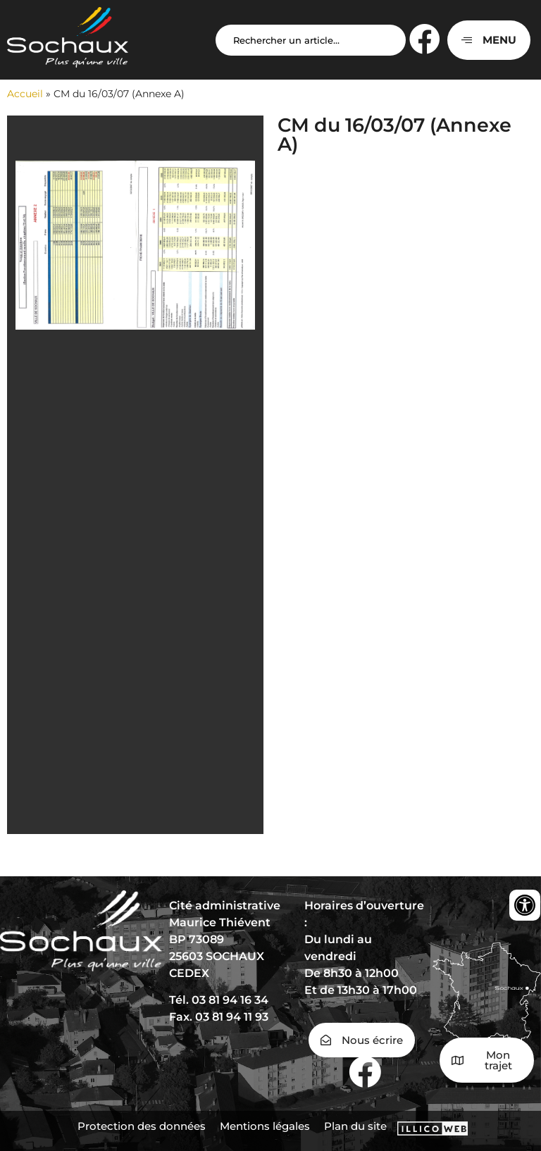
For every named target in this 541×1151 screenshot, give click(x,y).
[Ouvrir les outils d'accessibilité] (524, 905)
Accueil (25, 93)
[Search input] (311, 40)
